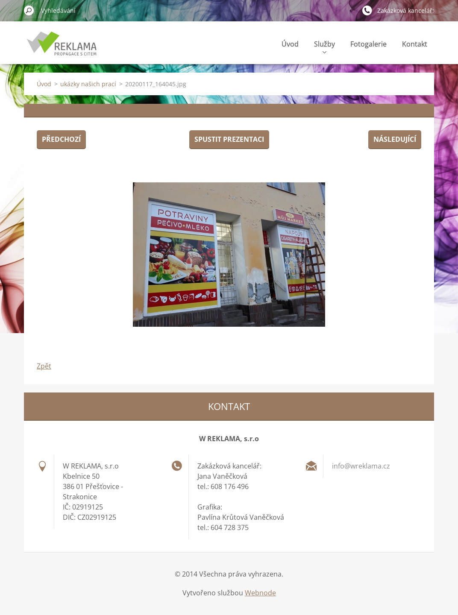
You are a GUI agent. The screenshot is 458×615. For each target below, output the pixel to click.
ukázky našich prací (88, 84)
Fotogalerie (368, 44)
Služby (324, 46)
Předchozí (61, 139)
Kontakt (414, 44)
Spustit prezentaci (229, 139)
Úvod (290, 44)
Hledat (29, 10)
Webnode (260, 592)
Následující (394, 139)
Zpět (44, 366)
